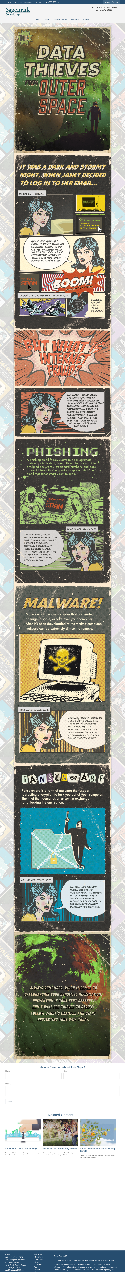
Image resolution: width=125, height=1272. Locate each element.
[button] (38, 20)
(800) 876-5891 (19, 1260)
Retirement (38, 1257)
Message (8, 1084)
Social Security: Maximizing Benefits (60, 1148)
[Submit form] (10, 1101)
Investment (38, 1259)
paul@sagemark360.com (15, 1270)
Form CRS (63, 1256)
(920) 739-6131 (17, 1257)
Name (7, 1071)
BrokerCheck (109, 1260)
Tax (35, 1267)
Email (65, 1071)
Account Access (111, 2)
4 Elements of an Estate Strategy (21, 1148)
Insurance (38, 1265)
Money (37, 1270)
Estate (36, 1262)
